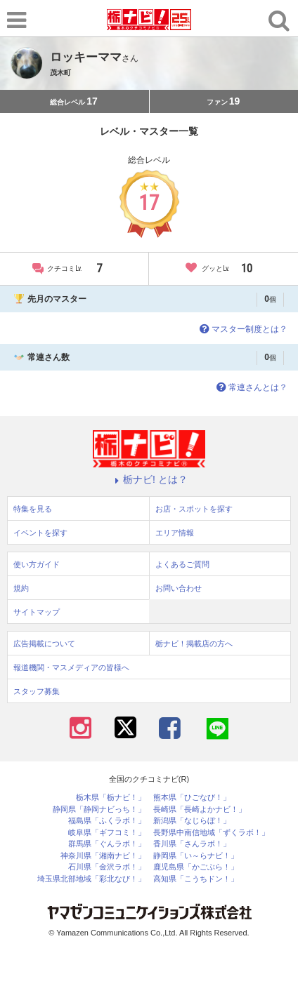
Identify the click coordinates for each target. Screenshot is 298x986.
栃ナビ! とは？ (149, 479)
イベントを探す (40, 532)
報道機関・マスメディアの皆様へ (71, 667)
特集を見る (32, 509)
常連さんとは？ (250, 387)
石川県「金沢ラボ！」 (106, 867)
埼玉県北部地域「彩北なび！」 (91, 879)
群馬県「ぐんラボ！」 (106, 844)
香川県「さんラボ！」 (192, 844)
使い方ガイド (36, 564)
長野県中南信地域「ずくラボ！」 (211, 833)
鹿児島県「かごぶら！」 (195, 867)
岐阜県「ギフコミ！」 (106, 833)
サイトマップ (36, 612)
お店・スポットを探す (194, 509)
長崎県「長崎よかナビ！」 (199, 809)
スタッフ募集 (36, 691)
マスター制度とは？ (242, 329)
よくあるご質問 (182, 564)
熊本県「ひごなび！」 (192, 797)
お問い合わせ (178, 588)
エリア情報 (174, 532)
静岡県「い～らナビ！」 (195, 856)
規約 (21, 588)
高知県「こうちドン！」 (195, 879)
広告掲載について (44, 643)
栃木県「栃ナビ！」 (110, 797)
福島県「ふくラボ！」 (106, 821)
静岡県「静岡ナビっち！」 (99, 809)
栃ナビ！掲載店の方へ (194, 643)
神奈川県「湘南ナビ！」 (102, 856)
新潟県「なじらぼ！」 (192, 821)
